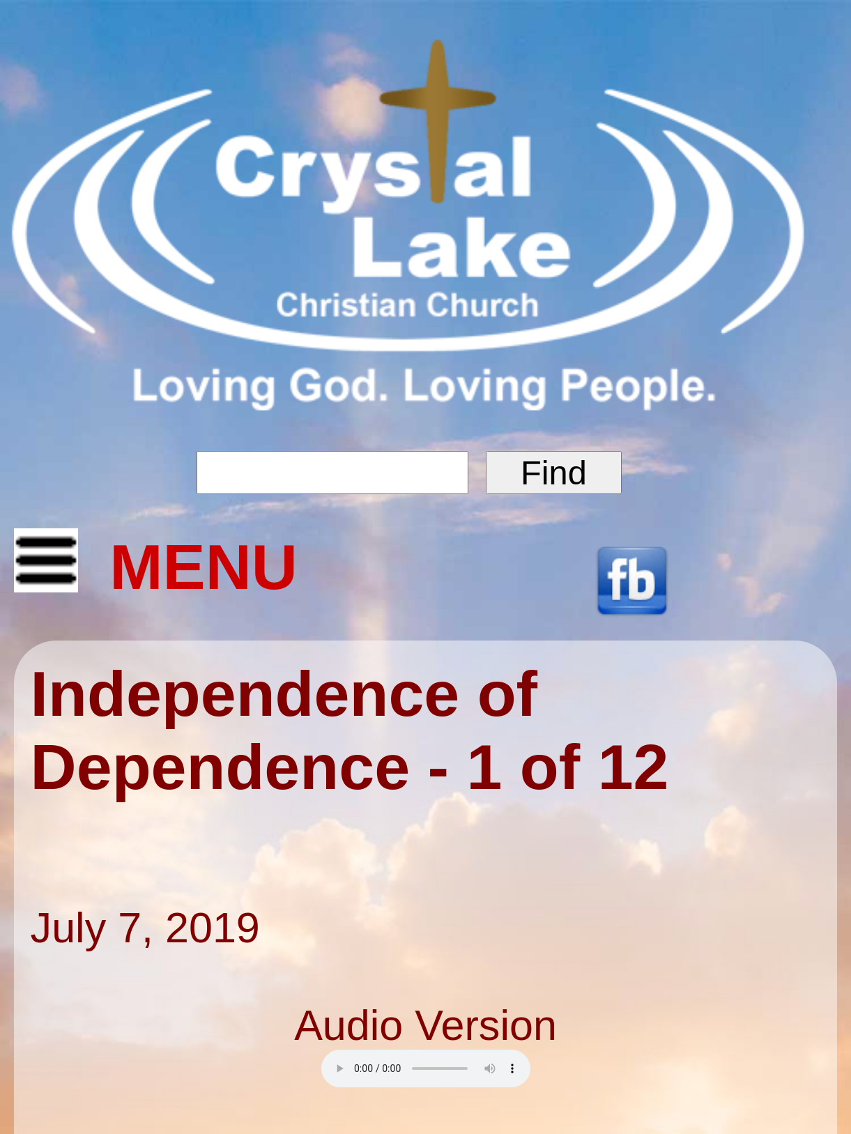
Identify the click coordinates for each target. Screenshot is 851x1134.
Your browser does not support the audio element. (425, 1068)
